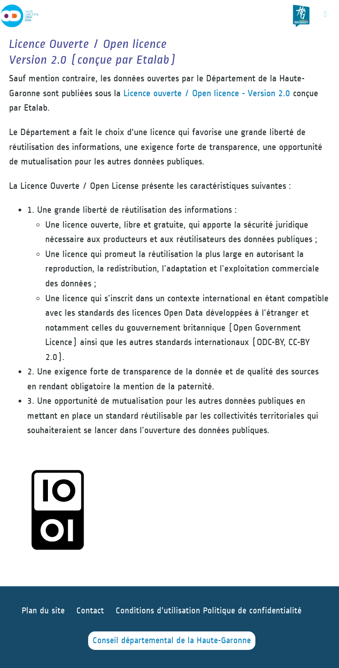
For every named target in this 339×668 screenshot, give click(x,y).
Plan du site (43, 611)
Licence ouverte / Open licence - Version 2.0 (206, 93)
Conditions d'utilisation (159, 611)
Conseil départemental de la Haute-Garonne (172, 640)
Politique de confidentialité (252, 611)
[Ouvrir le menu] (325, 13)
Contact (90, 611)
